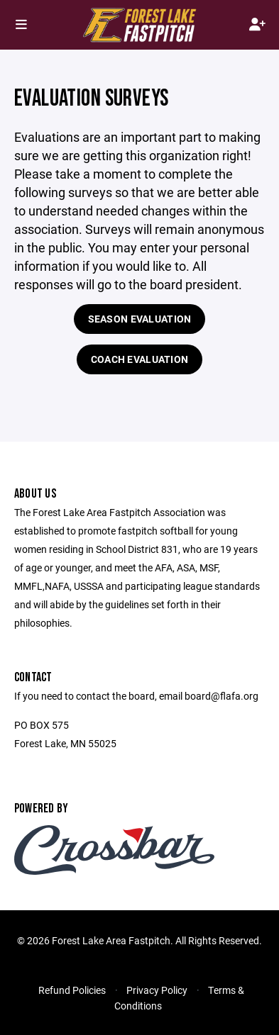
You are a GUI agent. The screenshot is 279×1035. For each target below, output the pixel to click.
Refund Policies (72, 990)
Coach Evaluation (139, 359)
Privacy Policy (156, 990)
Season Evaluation (140, 318)
